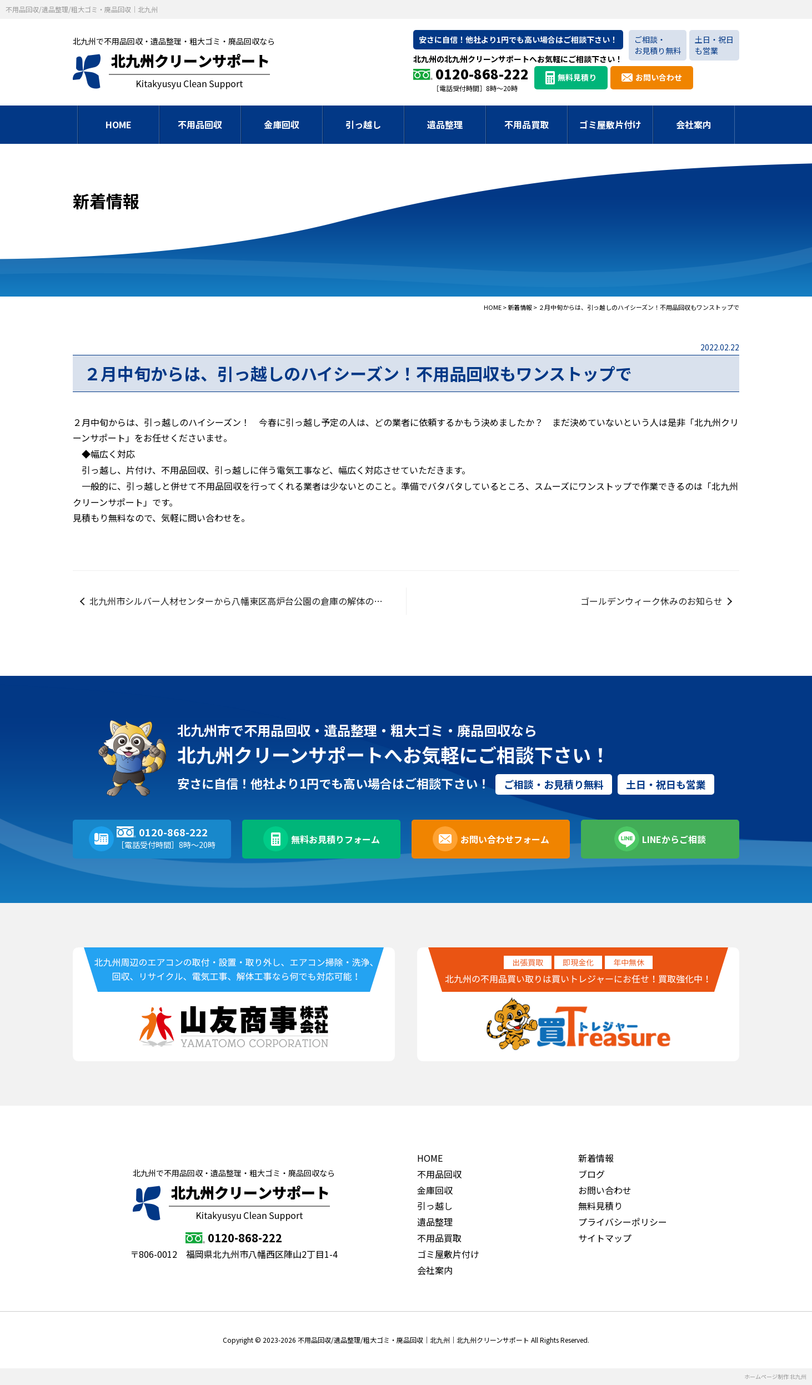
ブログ (591, 1174)
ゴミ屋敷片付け (610, 124)
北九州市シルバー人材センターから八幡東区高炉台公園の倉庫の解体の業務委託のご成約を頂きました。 (247, 601)
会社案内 (693, 124)
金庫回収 (281, 124)
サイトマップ (604, 1238)
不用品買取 (526, 124)
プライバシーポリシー (622, 1221)
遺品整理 (445, 124)
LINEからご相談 (674, 839)
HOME (119, 124)
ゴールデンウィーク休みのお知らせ (651, 601)
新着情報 (596, 1158)
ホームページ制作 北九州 (775, 1376)
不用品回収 (200, 124)
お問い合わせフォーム (504, 839)
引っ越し (363, 124)
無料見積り (577, 77)
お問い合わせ (658, 77)
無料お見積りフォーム (335, 839)
